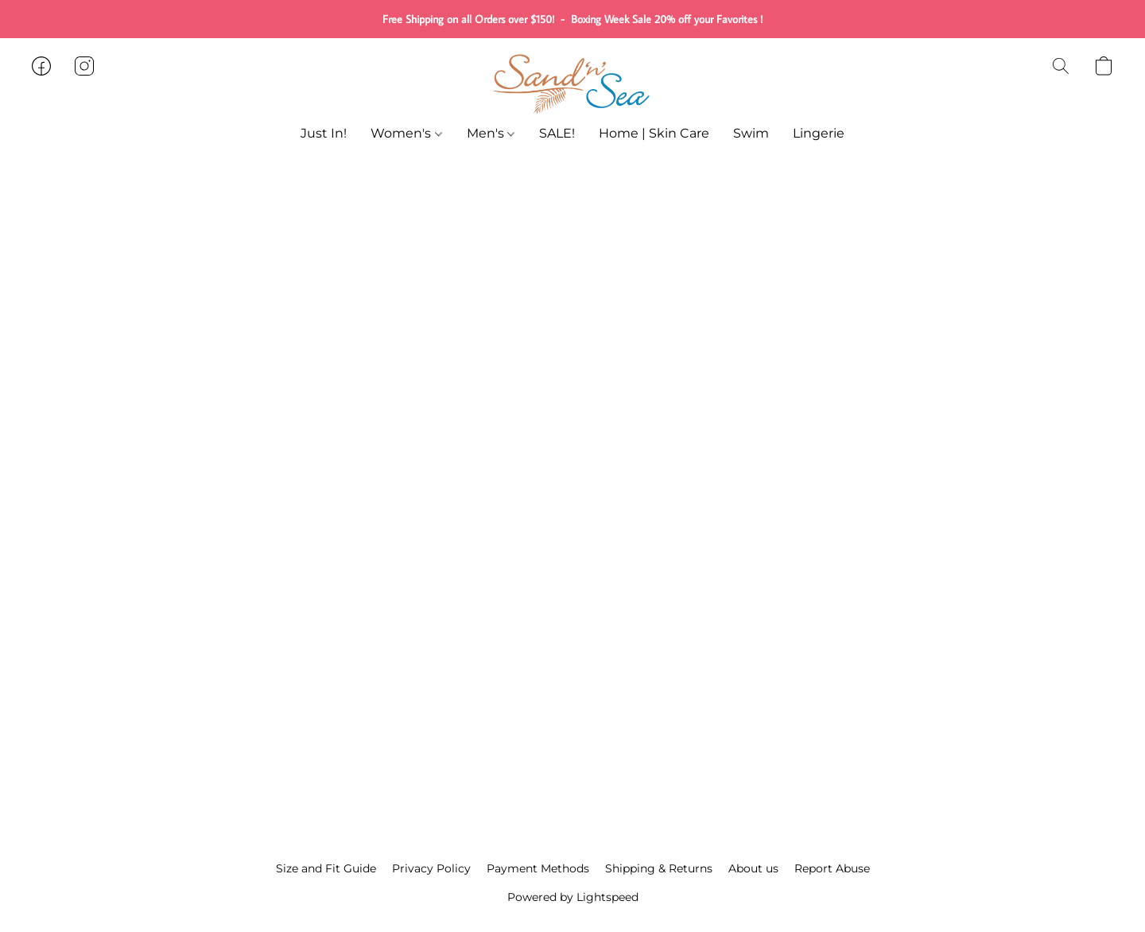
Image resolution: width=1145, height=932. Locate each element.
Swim (751, 133)
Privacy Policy (431, 868)
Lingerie (818, 133)
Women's (406, 133)
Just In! (324, 133)
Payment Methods (538, 868)
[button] (572, 82)
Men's (490, 133)
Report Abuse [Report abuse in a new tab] (832, 868)
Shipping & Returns (658, 868)
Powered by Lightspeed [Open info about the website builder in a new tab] (572, 897)
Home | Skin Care (654, 133)
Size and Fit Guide (326, 868)
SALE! (557, 133)
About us (753, 868)
